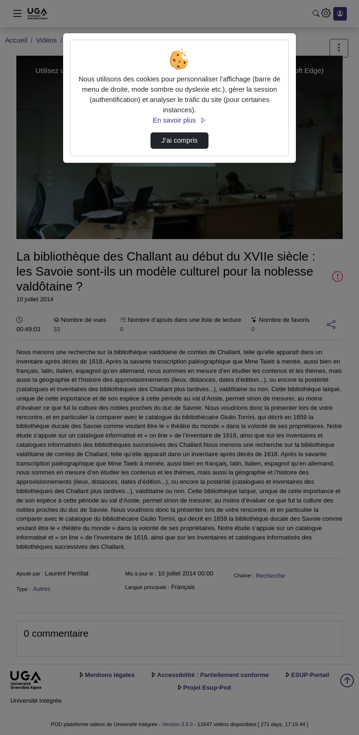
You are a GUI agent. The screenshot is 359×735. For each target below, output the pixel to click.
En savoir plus (179, 120)
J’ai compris (179, 140)
